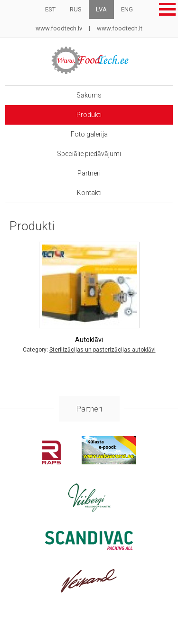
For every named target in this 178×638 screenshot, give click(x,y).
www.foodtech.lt (119, 28)
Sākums (89, 95)
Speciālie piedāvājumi (89, 153)
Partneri (89, 173)
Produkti (89, 114)
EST (50, 9)
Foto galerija (89, 134)
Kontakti (89, 192)
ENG (127, 9)
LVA (101, 9)
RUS (76, 9)
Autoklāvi (89, 340)
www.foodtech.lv (59, 28)
